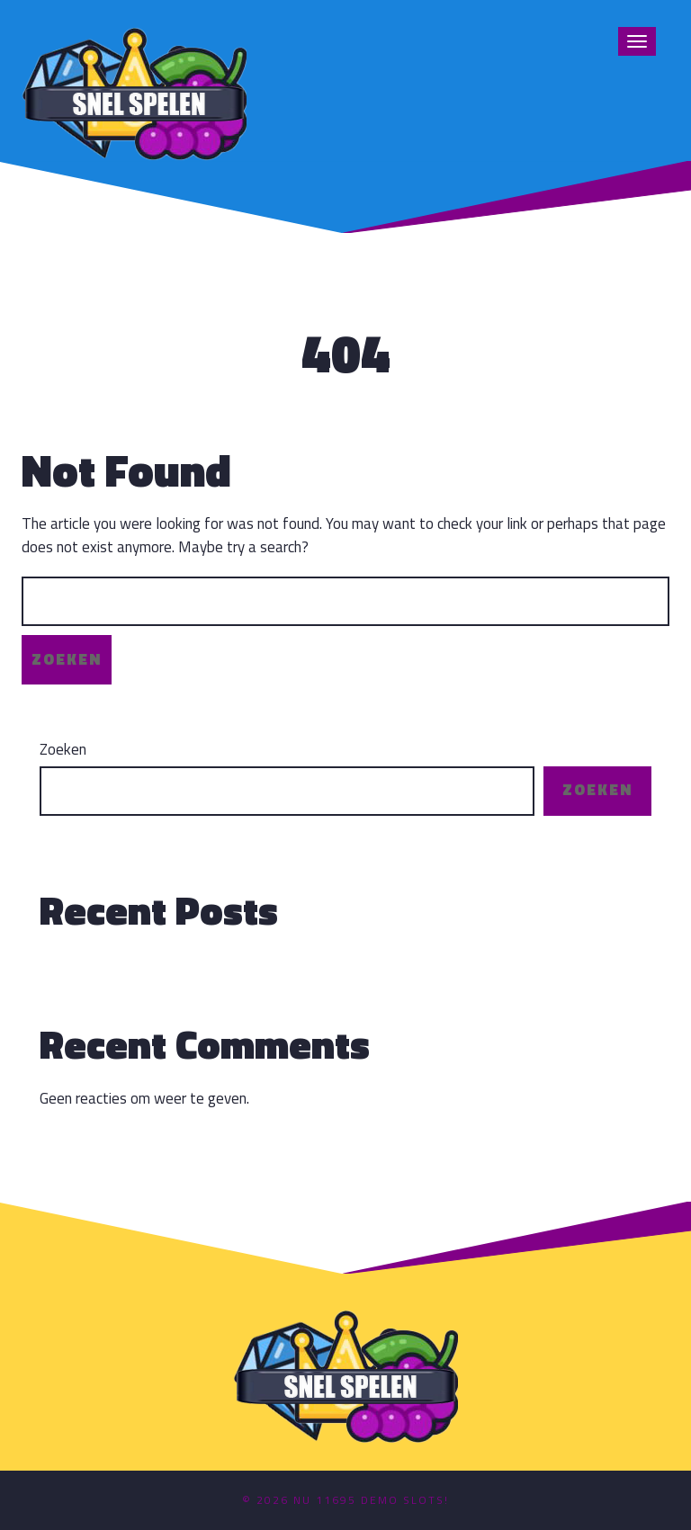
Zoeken (63, 749)
